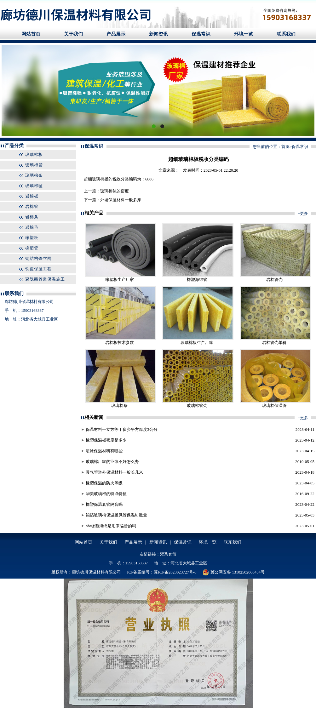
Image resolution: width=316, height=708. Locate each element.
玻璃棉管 (34, 165)
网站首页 (30, 34)
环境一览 (243, 34)
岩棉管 (31, 206)
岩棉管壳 (274, 279)
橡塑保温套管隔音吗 (104, 504)
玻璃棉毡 (34, 185)
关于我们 (73, 34)
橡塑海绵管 (197, 279)
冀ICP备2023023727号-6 (175, 572)
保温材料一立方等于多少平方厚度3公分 (122, 429)
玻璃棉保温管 (274, 405)
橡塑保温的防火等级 (104, 483)
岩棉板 (31, 196)
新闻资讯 (158, 34)
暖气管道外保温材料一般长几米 (114, 472)
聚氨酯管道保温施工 (45, 279)
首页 (285, 146)
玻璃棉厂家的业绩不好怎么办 (112, 461)
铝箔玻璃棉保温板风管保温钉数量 (116, 515)
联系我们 (286, 34)
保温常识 (201, 34)
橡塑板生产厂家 (119, 279)
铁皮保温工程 (38, 268)
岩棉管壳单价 (274, 342)
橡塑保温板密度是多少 (106, 440)
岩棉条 (31, 216)
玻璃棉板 (34, 154)
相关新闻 (93, 417)
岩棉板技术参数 (119, 342)
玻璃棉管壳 (197, 405)
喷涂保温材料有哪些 (104, 450)
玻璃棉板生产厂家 (197, 342)
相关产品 (93, 212)
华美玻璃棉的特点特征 (106, 493)
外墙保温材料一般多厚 (120, 199)
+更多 (303, 213)
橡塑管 (31, 248)
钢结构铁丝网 (38, 258)
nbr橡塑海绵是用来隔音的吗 (111, 525)
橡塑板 (31, 237)
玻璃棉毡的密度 (114, 191)
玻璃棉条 (34, 175)
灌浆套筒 (168, 554)
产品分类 (14, 145)
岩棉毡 (31, 227)
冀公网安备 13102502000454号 (234, 572)
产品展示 (115, 34)
